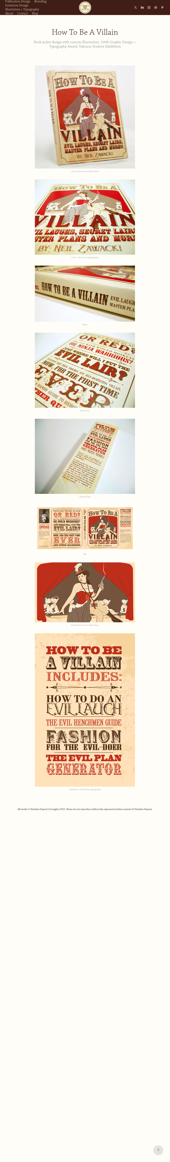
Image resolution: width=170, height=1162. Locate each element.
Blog (35, 13)
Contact (22, 13)
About (9, 13)
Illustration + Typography (22, 9)
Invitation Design (17, 5)
